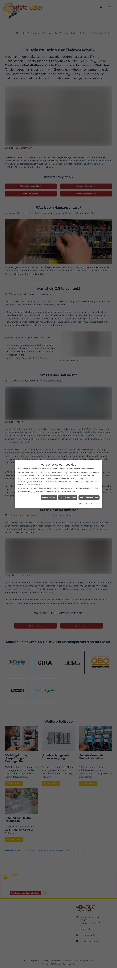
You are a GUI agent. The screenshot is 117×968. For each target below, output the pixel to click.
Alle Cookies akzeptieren (89, 497)
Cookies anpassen (49, 497)
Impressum (82, 503)
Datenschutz (94, 503)
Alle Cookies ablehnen (68, 497)
